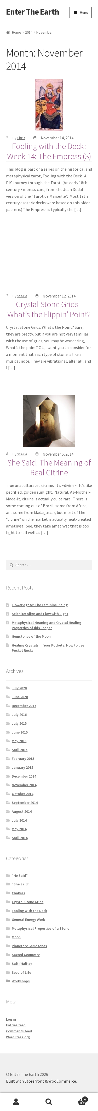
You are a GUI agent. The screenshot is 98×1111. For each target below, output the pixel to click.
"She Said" (21, 884)
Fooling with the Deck (29, 910)
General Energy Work (28, 919)
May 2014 (19, 829)
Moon (16, 937)
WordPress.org (18, 1037)
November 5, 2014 (58, 454)
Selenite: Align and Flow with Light (40, 613)
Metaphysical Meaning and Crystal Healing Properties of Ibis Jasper (46, 625)
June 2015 (20, 732)
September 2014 (25, 802)
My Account (16, 1102)
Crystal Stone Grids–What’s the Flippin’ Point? (49, 309)
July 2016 (19, 714)
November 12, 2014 (59, 296)
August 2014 (22, 811)
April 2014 (19, 837)
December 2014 (24, 776)
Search (49, 1102)
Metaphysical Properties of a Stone (40, 928)
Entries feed (16, 1025)
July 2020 (19, 688)
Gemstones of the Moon (31, 636)
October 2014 (22, 793)
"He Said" (20, 875)
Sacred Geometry (26, 954)
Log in (11, 1019)
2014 (28, 32)
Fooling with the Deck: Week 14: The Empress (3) (49, 151)
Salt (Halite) (22, 963)
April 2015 (19, 749)
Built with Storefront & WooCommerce (41, 1081)
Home (16, 32)
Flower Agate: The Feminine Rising (40, 605)
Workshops (21, 981)
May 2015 (19, 740)
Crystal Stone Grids (27, 901)
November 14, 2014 (57, 137)
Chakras (18, 893)
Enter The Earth (32, 12)
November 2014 (24, 785)
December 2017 (24, 705)
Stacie (22, 296)
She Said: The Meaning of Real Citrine (49, 467)
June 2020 (20, 696)
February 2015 (23, 758)
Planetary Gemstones (29, 946)
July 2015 (19, 723)
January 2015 (22, 767)
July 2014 (19, 820)
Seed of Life (21, 972)
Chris (21, 137)
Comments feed (19, 1031)
